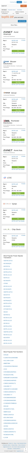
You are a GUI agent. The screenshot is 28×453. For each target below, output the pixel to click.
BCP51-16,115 (8, 329)
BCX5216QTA (7, 289)
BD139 (6, 312)
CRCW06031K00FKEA (10, 420)
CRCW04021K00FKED (10, 380)
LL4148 (6, 437)
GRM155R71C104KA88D (10, 389)
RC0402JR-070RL (9, 374)
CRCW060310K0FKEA (10, 372)
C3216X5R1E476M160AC (11, 366)
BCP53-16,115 (8, 320)
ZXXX (5, 369)
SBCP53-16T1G (8, 292)
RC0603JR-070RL (9, 434)
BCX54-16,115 (8, 334)
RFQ (18, 51)
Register (19, 2)
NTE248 (6, 355)
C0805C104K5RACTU (10, 383)
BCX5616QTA (7, 263)
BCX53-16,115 (8, 286)
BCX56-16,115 (8, 269)
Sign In (25, 2)
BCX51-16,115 (8, 275)
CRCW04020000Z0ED (10, 400)
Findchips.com (2, 2)
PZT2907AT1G (8, 309)
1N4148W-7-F (7, 386)
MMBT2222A (7, 411)
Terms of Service (21, 445)
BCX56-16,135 (8, 317)
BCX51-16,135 (8, 343)
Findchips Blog (13, 2)
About (15, 443)
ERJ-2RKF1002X (8, 417)
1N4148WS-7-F (8, 394)
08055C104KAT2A (9, 414)
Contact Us (10, 443)
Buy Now (18, 82)
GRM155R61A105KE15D (10, 423)
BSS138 (6, 406)
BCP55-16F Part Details (18, 53)
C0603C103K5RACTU (10, 431)
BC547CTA (7, 295)
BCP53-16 (6, 277)
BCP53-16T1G (8, 303)
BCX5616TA (7, 280)
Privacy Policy (14, 445)
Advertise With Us (16, 448)
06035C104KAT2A (9, 429)
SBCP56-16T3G (8, 332)
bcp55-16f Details (22, 21)
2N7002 (6, 426)
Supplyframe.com (20, 451)
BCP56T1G (7, 314)
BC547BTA (7, 337)
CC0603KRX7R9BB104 (10, 403)
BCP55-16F (15, 40)
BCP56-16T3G (8, 326)
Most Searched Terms (21, 443)
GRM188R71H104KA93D (10, 377)
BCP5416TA (7, 297)
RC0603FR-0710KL (9, 409)
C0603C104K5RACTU (10, 392)
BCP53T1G (7, 266)
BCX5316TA (7, 306)
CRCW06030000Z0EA (10, 397)
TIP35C (6, 283)
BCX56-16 (6, 323)
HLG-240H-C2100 (9, 360)
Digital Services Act (7, 446)
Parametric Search (6, 445)
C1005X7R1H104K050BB (11, 357)
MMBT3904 (7, 363)
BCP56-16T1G (8, 272)
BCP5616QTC (7, 300)
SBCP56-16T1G (8, 260)
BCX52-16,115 (8, 340)
